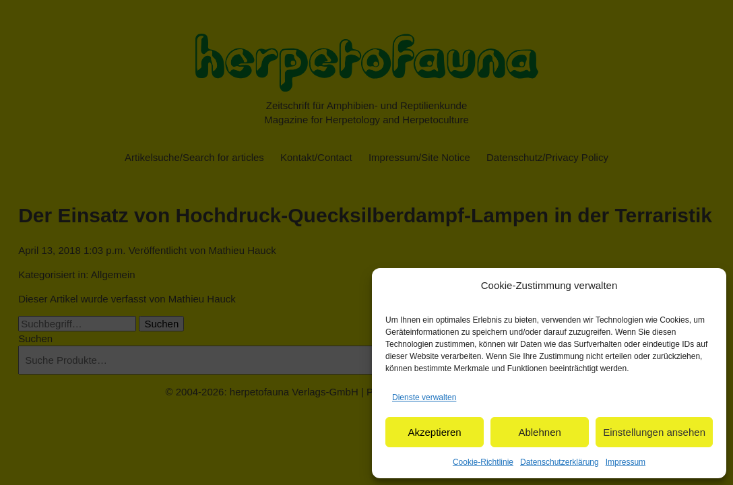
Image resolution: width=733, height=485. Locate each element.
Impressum (625, 462)
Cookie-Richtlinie (483, 462)
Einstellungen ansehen (654, 432)
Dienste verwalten (424, 397)
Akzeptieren (434, 432)
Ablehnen (539, 432)
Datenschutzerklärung (559, 462)
